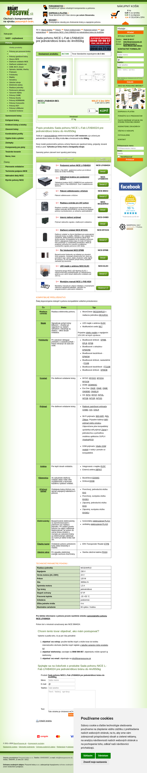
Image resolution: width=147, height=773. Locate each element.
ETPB (106, 544)
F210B (86, 363)
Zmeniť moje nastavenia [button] (95, 762)
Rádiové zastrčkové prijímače (94, 406)
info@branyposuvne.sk (81, 658)
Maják (43, 323)
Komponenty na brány (36, 747)
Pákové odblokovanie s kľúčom (74, 191)
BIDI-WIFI (100, 416)
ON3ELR (95, 392)
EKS (84, 493)
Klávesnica (43, 478)
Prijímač (43, 406)
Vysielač (43, 378)
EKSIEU (85, 513)
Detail (103, 172)
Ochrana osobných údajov (45, 750)
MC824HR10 (99, 312)
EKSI (84, 506)
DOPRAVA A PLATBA (58, 13)
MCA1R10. (103, 315)
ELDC (103, 323)
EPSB (90, 343)
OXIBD (85, 410)
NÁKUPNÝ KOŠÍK (128, 6)
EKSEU (85, 499)
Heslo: (119, 151)
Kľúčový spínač (43, 490)
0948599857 (44, 761)
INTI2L (101, 395)
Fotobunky (43, 340)
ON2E (92, 388)
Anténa (43, 466)
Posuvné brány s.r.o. (26, 761)
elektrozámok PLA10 (99, 524)
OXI (91, 410)
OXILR (96, 410)
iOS (91, 440)
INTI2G (99, 398)
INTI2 (88, 395)
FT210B (107, 367)
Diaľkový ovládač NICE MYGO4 (74, 230)
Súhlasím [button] (88, 755)
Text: (119, 67)
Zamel (103, 430)
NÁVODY (53, 20)
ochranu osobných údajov (68, 768)
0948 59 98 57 (128, 39)
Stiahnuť (103, 288)
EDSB (92, 481)
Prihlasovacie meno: (125, 146)
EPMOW (86, 357)
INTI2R (92, 398)
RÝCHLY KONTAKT (126, 36)
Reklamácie (61, 750)
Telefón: (120, 62)
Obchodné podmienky (27, 750)
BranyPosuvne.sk (19, 747)
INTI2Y (94, 395)
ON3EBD (86, 392)
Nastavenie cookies (10, 750)
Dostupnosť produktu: (48, 54)
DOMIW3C (92, 385)
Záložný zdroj (43, 552)
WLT (100, 327)
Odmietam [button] (103, 755)
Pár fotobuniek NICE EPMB (72, 250)
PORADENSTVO (56, 6)
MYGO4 (100, 378)
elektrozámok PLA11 (101, 521)
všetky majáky (91, 333)
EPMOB (104, 370)
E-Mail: (120, 57)
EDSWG (95, 478)
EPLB (84, 343)
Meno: (119, 52)
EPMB (103, 340)
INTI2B (85, 398)
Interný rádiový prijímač (70, 217)
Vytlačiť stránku (45, 725)
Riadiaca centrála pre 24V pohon (74, 203)
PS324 (104, 552)
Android (86, 440)
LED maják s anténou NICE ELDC (74, 266)
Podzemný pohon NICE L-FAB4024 (75, 165)
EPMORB (86, 350)
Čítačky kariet (43, 544)
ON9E (105, 388)
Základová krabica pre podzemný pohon (74, 178)
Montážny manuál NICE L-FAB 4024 (75, 282)
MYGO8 (85, 382)
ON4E (99, 388)
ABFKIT (98, 470)
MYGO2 (92, 378)
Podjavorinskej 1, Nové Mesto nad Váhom (132, 45)
